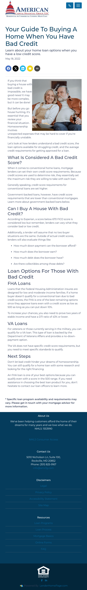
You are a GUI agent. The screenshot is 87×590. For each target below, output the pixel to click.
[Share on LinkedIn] (23, 68)
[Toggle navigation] (78, 5)
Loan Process (43, 529)
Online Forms (43, 542)
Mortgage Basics (43, 536)
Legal (43, 485)
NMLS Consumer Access (43, 439)
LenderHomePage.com (54, 585)
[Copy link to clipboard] (37, 68)
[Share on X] (16, 68)
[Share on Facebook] (8, 68)
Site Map (43, 505)
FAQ (43, 549)
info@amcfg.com (43, 468)
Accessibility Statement (43, 498)
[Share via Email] (30, 68)
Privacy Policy (43, 492)
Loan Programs (43, 523)
